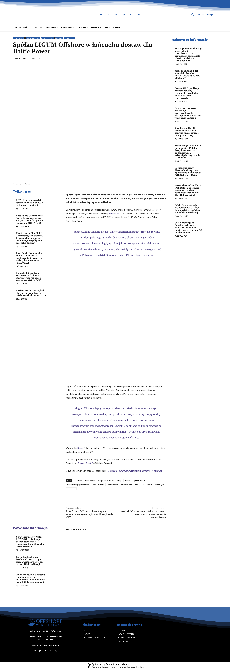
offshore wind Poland (129, 485)
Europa (119, 480)
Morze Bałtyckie (98, 485)
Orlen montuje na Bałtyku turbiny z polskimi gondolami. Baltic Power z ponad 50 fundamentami (31, 578)
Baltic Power (19, 38)
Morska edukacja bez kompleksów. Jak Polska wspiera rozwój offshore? (187, 74)
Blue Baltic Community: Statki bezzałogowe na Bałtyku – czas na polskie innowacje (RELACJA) (30, 219)
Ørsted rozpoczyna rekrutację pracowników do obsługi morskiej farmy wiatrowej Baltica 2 (188, 113)
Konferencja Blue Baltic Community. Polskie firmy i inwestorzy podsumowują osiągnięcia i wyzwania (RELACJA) (188, 151)
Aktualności (77, 480)
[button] (182, 14)
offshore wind (112, 485)
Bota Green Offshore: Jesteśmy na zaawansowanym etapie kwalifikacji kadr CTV (89, 514)
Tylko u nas (69, 38)
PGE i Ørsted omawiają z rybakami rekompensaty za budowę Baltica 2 (30, 202)
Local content (47, 38)
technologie (159, 485)
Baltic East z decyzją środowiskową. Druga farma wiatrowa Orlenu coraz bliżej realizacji (29, 561)
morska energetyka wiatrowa (78, 485)
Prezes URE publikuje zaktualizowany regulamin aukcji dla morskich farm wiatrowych (187, 93)
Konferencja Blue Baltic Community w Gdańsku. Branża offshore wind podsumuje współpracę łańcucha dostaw (29, 238)
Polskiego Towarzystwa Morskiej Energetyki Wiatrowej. (134, 470)
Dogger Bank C (85, 463)
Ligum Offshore (139, 480)
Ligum (80, 448)
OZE (142, 485)
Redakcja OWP (20, 58)
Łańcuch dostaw (32, 38)
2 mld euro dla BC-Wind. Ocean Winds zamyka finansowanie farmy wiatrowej (187, 132)
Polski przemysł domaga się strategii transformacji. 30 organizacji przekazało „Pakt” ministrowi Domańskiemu (188, 54)
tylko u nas (71, 489)
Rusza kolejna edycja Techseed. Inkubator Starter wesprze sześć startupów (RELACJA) (28, 277)
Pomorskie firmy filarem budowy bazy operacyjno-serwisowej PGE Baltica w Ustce (188, 172)
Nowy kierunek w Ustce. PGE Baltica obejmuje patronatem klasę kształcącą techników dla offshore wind (30, 542)
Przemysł (58, 38)
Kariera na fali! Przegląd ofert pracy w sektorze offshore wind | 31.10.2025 (31, 293)
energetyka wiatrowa (106, 480)
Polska (149, 485)
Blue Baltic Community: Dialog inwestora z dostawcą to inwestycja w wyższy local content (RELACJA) (30, 258)
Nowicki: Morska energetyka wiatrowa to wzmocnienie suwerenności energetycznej (143, 514)
